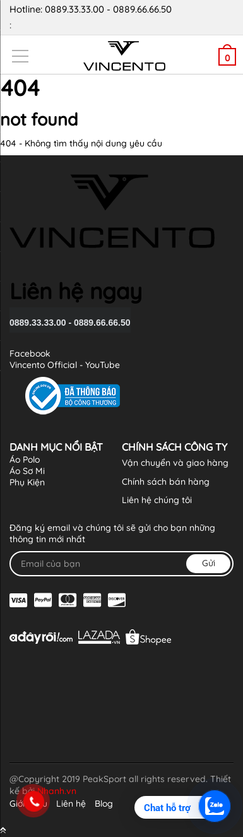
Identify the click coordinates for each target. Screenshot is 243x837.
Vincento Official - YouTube (64, 365)
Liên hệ (71, 803)
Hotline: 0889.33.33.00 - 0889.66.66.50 (116, 18)
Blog (104, 803)
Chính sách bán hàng (166, 481)
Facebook (29, 353)
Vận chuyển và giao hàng (175, 462)
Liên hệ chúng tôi (157, 500)
